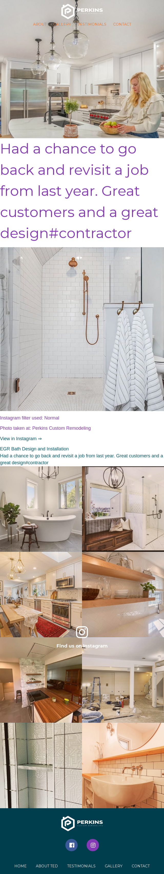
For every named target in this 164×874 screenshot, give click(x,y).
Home (20, 866)
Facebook (71, 845)
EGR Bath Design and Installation (34, 448)
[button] (81, 11)
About (39, 24)
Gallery (62, 24)
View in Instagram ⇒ (21, 438)
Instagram (93, 845)
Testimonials (92, 24)
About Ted (47, 866)
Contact (122, 24)
